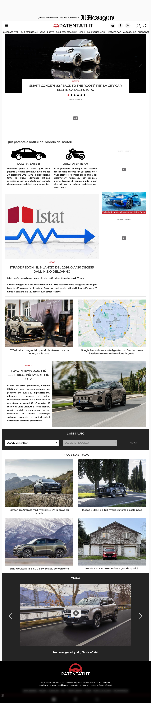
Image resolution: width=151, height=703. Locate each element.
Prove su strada (76, 454)
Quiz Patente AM (28, 32)
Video (75, 577)
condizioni (43, 685)
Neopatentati (114, 32)
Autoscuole (129, 32)
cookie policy (63, 685)
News (42, 32)
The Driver (143, 32)
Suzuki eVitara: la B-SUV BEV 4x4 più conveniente (39, 568)
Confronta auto (96, 32)
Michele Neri (104, 682)
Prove (50, 32)
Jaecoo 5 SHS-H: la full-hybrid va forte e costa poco (112, 510)
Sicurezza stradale (66, 32)
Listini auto (75, 433)
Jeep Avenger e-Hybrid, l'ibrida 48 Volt (75, 652)
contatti (74, 685)
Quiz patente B (10, 32)
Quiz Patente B (28, 163)
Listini (82, 32)
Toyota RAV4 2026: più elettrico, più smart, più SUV (28, 375)
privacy (53, 685)
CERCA (133, 443)
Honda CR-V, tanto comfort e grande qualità (111, 568)
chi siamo (84, 685)
